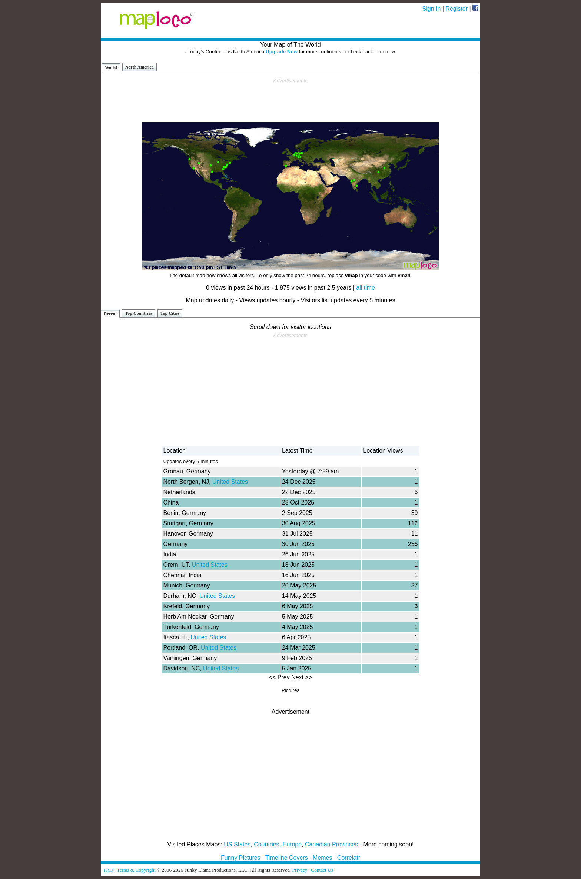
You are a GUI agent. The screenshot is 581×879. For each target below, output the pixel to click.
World (111, 67)
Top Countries (138, 313)
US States (237, 844)
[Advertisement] (290, 100)
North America (139, 67)
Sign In (431, 9)
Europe (292, 844)
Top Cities (170, 313)
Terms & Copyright (136, 870)
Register (456, 9)
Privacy (300, 870)
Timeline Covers (286, 858)
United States (230, 482)
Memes (322, 858)
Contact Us (322, 870)
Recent (110, 313)
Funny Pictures (240, 858)
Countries (266, 844)
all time (365, 287)
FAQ (108, 870)
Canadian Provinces (331, 844)
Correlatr (348, 858)
